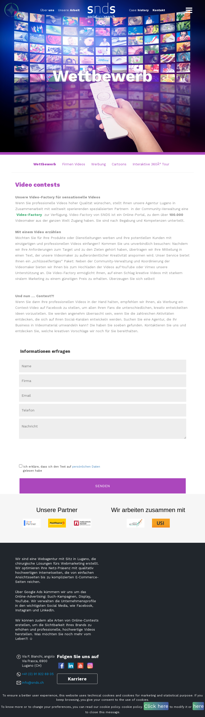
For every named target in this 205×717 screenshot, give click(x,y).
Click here (156, 706)
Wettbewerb (44, 164)
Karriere (77, 678)
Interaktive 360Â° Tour (151, 164)
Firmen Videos (73, 164)
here (198, 706)
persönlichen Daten (86, 466)
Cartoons (119, 164)
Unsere (69, 10)
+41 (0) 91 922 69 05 (38, 674)
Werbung (98, 164)
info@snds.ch (33, 682)
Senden (102, 486)
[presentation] (48, 449)
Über (47, 10)
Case (139, 10)
